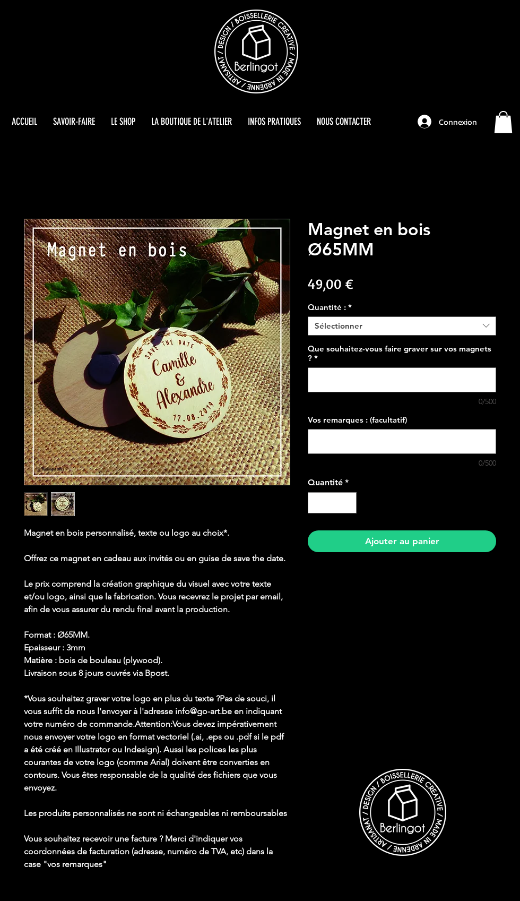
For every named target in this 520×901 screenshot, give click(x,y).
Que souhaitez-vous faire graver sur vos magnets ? (399, 353)
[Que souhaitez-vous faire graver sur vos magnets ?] (402, 380)
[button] (503, 122)
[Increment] (347, 503)
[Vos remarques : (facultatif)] (402, 441)
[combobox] (402, 326)
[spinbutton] (332, 503)
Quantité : (330, 307)
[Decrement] (316, 503)
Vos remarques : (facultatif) (357, 420)
